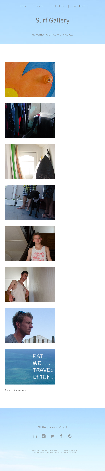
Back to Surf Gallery (15, 390)
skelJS (43, 452)
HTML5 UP (73, 450)
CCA (68, 452)
